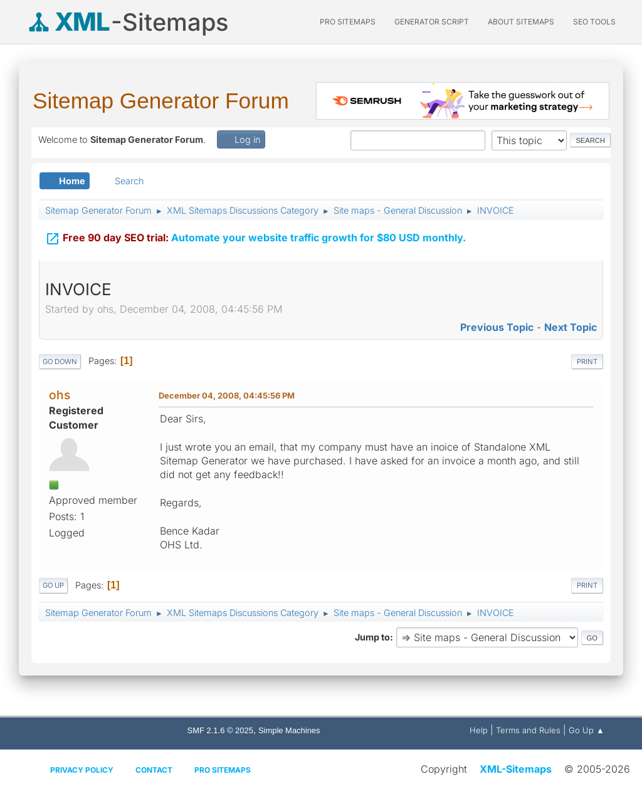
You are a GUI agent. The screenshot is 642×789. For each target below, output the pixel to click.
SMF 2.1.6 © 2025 (220, 730)
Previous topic (497, 327)
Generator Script (431, 21)
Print (587, 361)
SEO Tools (594, 21)
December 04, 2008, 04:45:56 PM (227, 395)
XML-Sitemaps (516, 769)
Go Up (53, 585)
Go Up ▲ (586, 730)
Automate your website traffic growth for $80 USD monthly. (255, 236)
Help (479, 730)
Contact (153, 770)
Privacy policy (81, 770)
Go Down (60, 361)
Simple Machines (289, 730)
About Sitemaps (521, 21)
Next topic (570, 327)
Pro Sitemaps (222, 770)
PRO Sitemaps (348, 21)
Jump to (372, 637)
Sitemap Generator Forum (161, 100)
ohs (59, 394)
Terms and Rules (528, 730)
